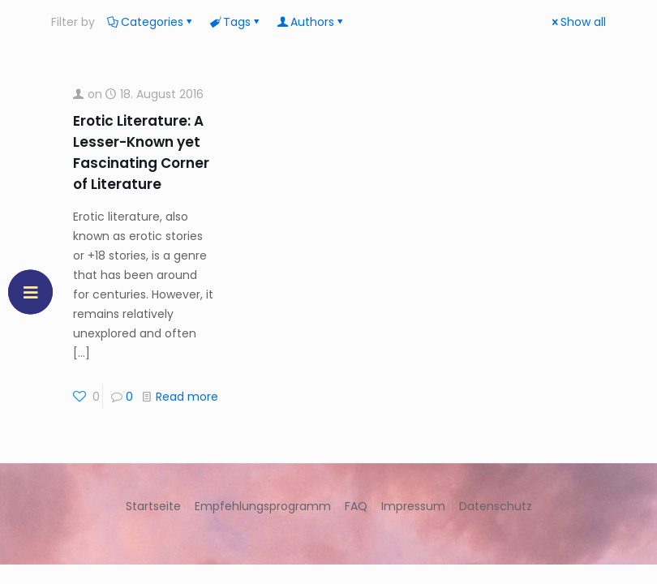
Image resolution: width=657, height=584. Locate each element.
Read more (187, 397)
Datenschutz (495, 506)
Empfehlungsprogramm (263, 506)
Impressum (413, 506)
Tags (235, 22)
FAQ (356, 506)
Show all (577, 22)
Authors (311, 22)
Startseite (153, 506)
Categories (151, 22)
